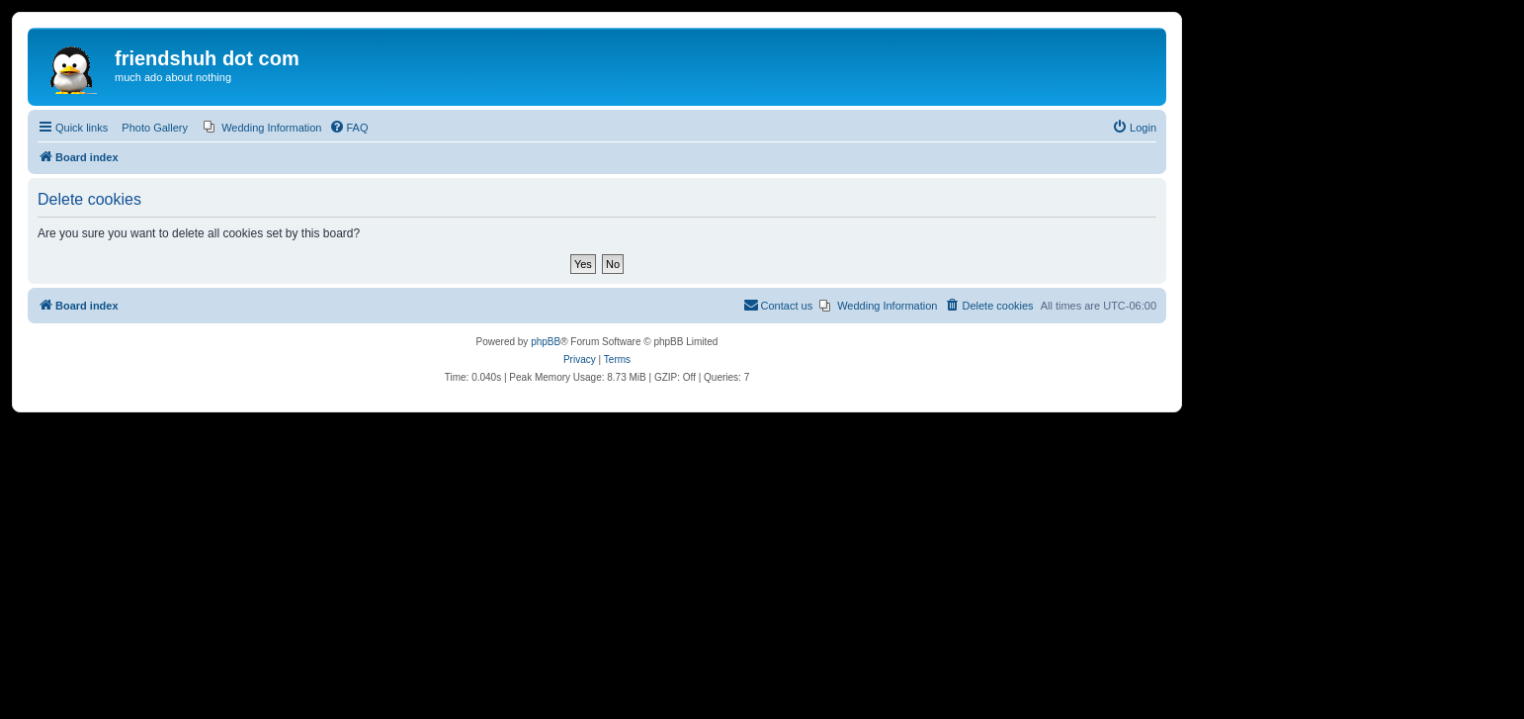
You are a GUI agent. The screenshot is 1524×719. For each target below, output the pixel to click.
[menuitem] (262, 127)
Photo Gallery (155, 128)
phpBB (545, 341)
